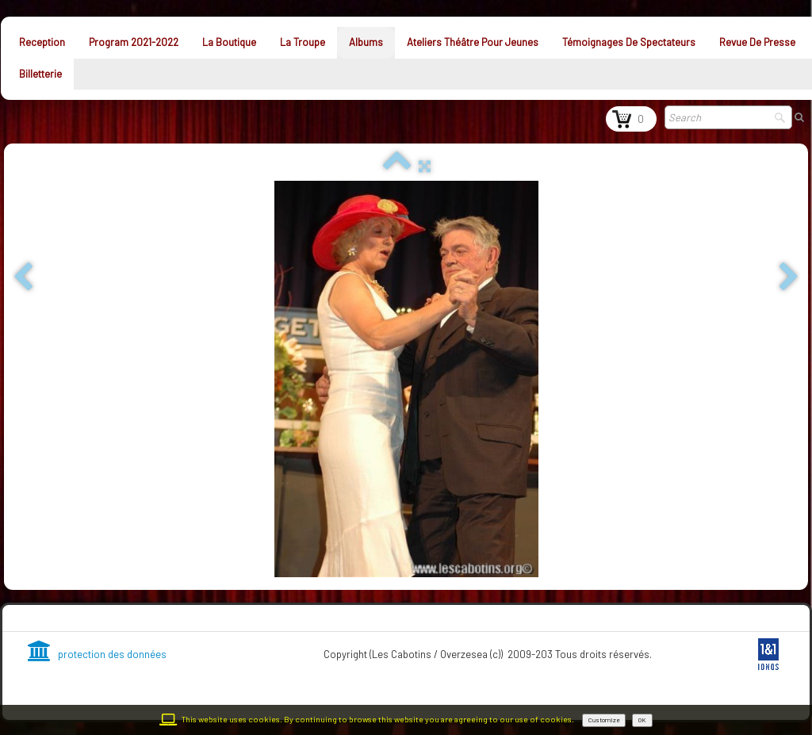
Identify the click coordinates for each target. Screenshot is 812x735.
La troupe (302, 42)
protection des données (97, 654)
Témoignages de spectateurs (628, 42)
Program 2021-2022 (133, 42)
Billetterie (40, 73)
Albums (366, 42)
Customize (603, 720)
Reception (42, 42)
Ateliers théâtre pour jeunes (472, 42)
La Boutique (229, 42)
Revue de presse (757, 42)
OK (642, 720)
